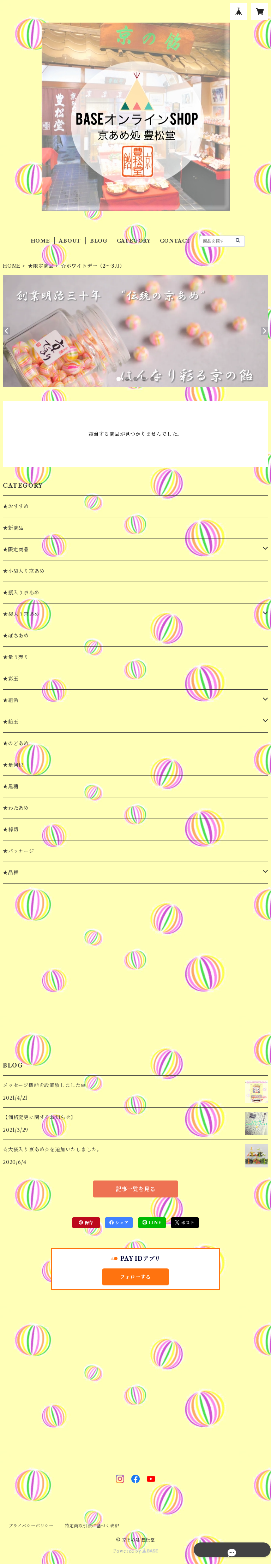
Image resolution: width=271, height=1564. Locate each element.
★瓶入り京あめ (21, 592)
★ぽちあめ (16, 635)
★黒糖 (10, 786)
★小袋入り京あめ (23, 571)
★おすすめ (16, 506)
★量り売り (16, 657)
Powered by (135, 1551)
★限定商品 (41, 266)
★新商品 (13, 528)
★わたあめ (16, 808)
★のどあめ (16, 743)
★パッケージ (18, 851)
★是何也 (13, 765)
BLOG (99, 241)
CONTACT (175, 241)
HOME (40, 241)
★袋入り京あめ (21, 614)
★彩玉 (10, 679)
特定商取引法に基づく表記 (92, 1525)
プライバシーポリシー (31, 1525)
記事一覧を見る (135, 1189)
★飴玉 (10, 722)
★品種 (10, 872)
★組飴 (10, 700)
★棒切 (10, 829)
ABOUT (70, 241)
